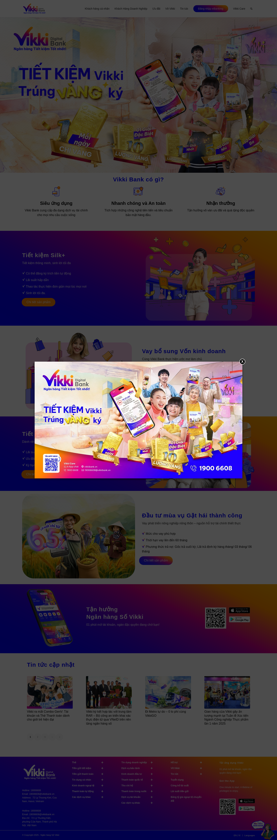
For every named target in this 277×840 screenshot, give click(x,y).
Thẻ (89, 762)
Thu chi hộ (138, 785)
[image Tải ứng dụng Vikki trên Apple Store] (241, 612)
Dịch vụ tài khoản (138, 797)
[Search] (251, 8)
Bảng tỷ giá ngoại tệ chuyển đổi (186, 799)
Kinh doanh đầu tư (138, 774)
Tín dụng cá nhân (89, 780)
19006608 (36, 790)
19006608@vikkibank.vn (41, 794)
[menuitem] (97, 8)
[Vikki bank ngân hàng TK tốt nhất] (34, 8)
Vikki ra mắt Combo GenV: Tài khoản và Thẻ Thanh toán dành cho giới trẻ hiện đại (48, 715)
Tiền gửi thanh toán (89, 774)
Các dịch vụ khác (89, 797)
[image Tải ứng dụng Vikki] (217, 620)
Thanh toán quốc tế (138, 780)
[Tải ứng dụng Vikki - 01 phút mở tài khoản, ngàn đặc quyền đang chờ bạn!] (229, 808)
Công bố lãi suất (180, 785)
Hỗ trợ (188, 762)
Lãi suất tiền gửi (180, 791)
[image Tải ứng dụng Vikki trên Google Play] (241, 621)
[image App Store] (248, 802)
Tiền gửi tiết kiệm (89, 768)
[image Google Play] (248, 810)
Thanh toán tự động (89, 791)
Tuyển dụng (177, 779)
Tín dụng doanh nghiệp (138, 762)
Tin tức (188, 774)
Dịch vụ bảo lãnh (138, 768)
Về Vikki (188, 768)
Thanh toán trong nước (138, 791)
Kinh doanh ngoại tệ (89, 785)
